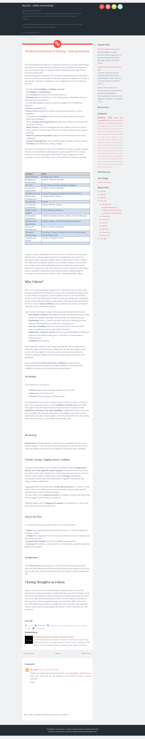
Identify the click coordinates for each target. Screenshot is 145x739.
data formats (113, 137)
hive (110, 120)
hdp (99, 145)
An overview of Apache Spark (111, 213)
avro (106, 123)
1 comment (40, 632)
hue (112, 145)
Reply (32, 685)
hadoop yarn (110, 142)
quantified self (106, 156)
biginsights (107, 134)
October (105, 216)
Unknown (41, 629)
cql (116, 120)
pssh (116, 153)
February (105, 232)
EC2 (115, 126)
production (109, 153)
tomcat (114, 164)
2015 (102, 198)
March (104, 229)
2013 (102, 239)
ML (117, 129)
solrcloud (114, 158)
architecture (117, 131)
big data (100, 134)
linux (119, 148)
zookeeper (108, 167)
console (102, 137)
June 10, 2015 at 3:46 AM (48, 673)
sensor (101, 158)
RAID (121, 129)
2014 (102, 201)
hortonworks (105, 145)
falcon (77, 629)
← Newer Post (28, 657)
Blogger (95, 733)
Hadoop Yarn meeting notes (107, 87)
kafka (114, 148)
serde (107, 158)
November (105, 204)
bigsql (114, 134)
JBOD (112, 129)
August (104, 219)
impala (121, 145)
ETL (101, 123)
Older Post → (86, 657)
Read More (83, 648)
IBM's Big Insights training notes (109, 49)
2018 (102, 191)
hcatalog (118, 142)
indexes (108, 148)
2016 (102, 195)
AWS (106, 126)
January (105, 235)
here (38, 32)
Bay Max (34, 673)
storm (101, 161)
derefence (114, 139)
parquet (121, 150)
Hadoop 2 (106, 129)
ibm (116, 145)
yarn (101, 126)
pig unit (102, 153)
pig (117, 123)
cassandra (102, 120)
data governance (66, 629)
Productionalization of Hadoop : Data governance (57, 53)
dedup (108, 139)
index (101, 148)
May (103, 223)
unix (120, 164)
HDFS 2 (100, 129)
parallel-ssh (113, 150)
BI (110, 126)
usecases (100, 167)
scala (121, 120)
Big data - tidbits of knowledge (37, 5)
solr (121, 123)
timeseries (106, 164)
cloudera (54, 629)
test (112, 161)
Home (57, 657)
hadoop (83, 629)
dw (120, 139)
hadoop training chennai (80, 679)
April (104, 226)
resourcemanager (118, 156)
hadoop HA (101, 142)
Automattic (60, 735)
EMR (119, 126)
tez (116, 161)
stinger (121, 158)
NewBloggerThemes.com (88, 735)
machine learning (102, 150)
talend (28, 632)
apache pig (109, 131)
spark (116, 117)
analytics (102, 131)
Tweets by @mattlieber (105, 182)
